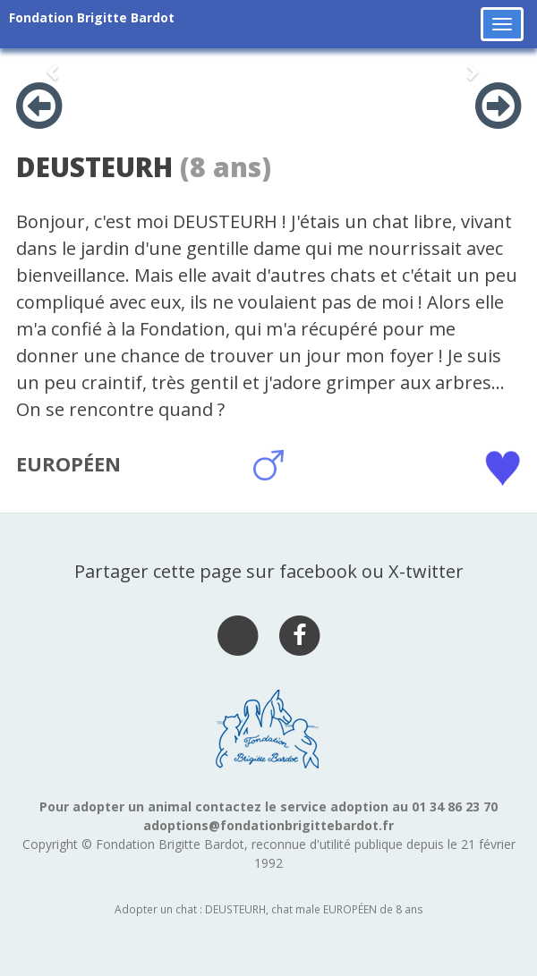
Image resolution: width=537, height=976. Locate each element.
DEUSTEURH (94, 167)
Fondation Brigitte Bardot (92, 17)
